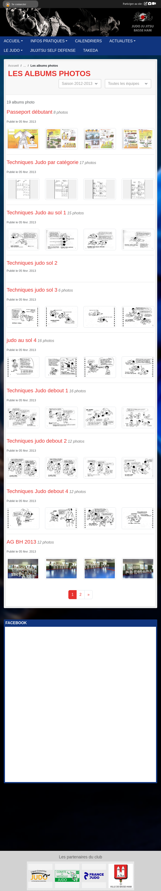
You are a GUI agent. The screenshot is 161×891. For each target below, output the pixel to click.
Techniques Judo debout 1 (37, 391)
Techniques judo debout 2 (37, 441)
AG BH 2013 (21, 542)
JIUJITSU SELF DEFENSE (53, 50)
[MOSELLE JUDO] (67, 876)
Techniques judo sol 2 (32, 263)
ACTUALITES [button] (121, 41)
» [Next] (88, 595)
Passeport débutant (29, 112)
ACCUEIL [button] (12, 41)
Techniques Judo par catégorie (42, 162)
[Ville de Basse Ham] (120, 876)
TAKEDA (90, 50)
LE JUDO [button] (12, 50)
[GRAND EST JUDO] (40, 876)
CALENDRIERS (88, 41)
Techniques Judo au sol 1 (36, 213)
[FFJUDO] (94, 876)
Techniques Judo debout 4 (37, 491)
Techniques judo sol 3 (32, 290)
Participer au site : (139, 3)
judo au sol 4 (22, 340)
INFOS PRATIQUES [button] (47, 41)
